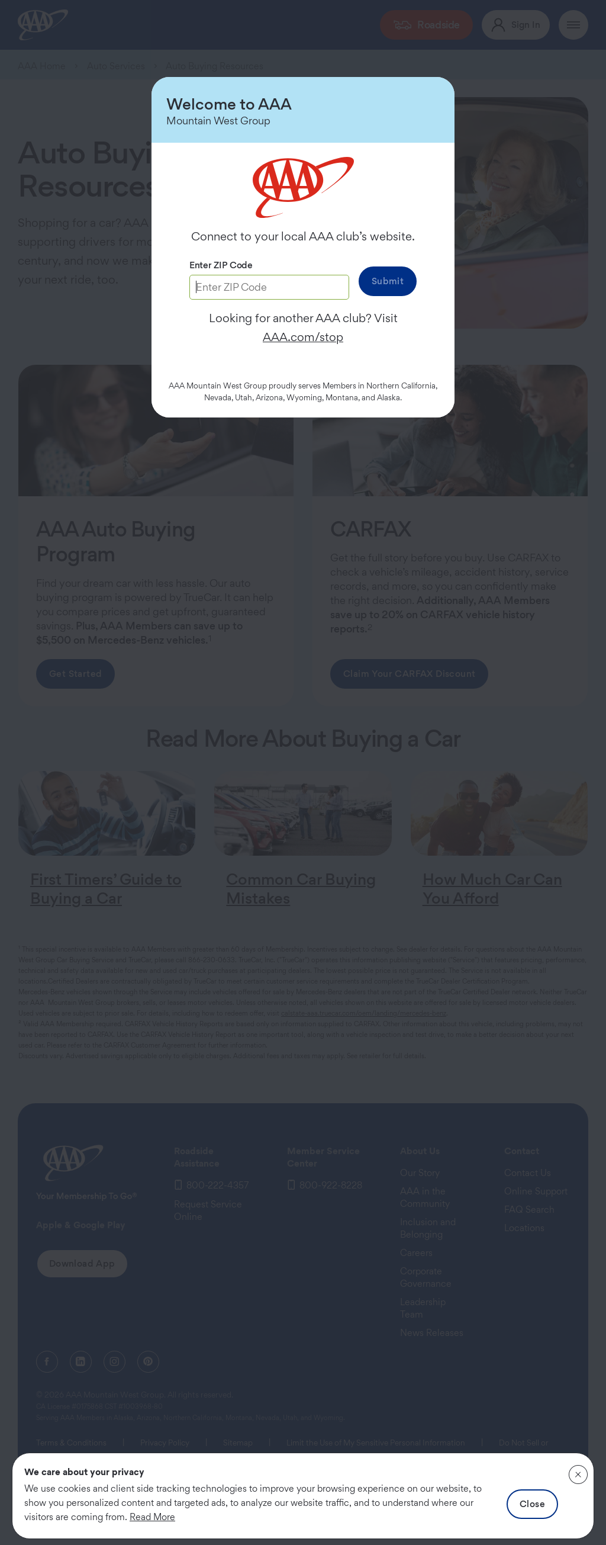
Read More (152, 1516)
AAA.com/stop (303, 337)
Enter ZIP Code (221, 265)
